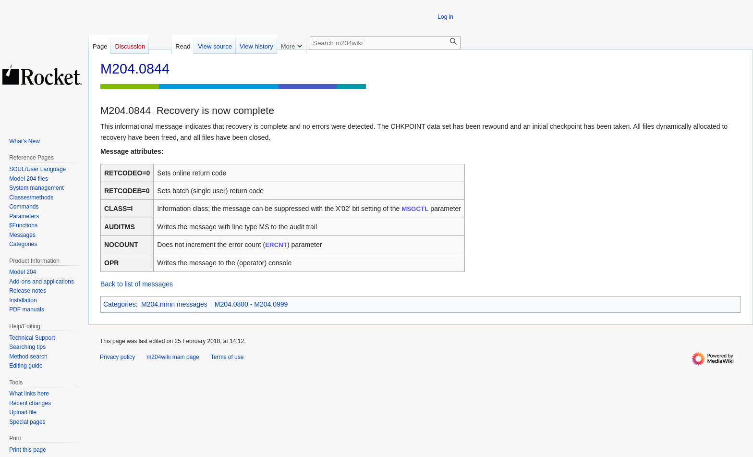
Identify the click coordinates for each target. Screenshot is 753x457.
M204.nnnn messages (174, 304)
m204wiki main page (172, 357)
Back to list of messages (136, 284)
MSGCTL (414, 208)
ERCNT (276, 244)
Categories (119, 304)
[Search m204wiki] (385, 43)
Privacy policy (117, 357)
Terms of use (227, 357)
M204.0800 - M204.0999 (251, 304)
